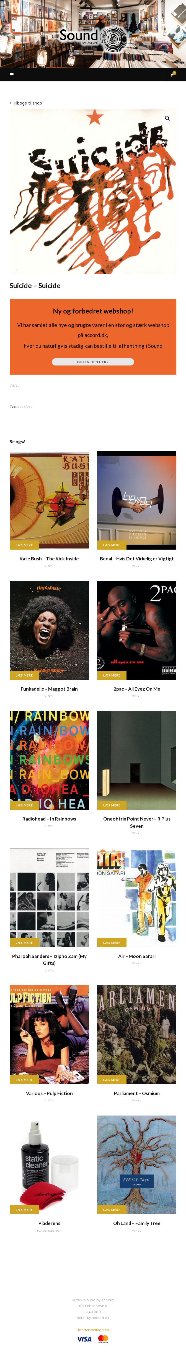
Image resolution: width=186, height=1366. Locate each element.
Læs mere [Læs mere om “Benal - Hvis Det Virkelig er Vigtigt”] (111, 545)
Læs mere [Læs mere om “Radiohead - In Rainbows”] (24, 805)
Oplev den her (93, 362)
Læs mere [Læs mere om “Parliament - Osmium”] (111, 1080)
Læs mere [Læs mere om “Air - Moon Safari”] (111, 942)
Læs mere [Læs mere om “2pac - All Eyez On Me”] (111, 675)
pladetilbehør (49, 1230)
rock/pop (25, 406)
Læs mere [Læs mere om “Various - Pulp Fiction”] (24, 1080)
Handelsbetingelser (93, 1330)
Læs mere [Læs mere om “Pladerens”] (24, 1209)
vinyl (15, 385)
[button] (167, 118)
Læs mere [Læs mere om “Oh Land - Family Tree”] (111, 1209)
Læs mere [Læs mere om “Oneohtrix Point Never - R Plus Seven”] (111, 805)
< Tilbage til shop (26, 103)
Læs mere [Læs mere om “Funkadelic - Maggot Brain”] (24, 675)
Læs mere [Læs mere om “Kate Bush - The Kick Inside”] (24, 545)
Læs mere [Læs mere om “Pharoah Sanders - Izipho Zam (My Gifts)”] (24, 942)
